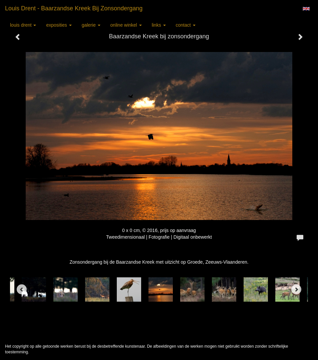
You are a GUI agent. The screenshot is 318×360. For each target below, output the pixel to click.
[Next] (296, 289)
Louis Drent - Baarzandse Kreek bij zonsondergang (73, 8)
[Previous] (22, 289)
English (306, 9)
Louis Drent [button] (23, 25)
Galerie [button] (91, 25)
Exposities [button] (58, 25)
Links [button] (159, 25)
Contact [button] (186, 25)
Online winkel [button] (126, 25)
